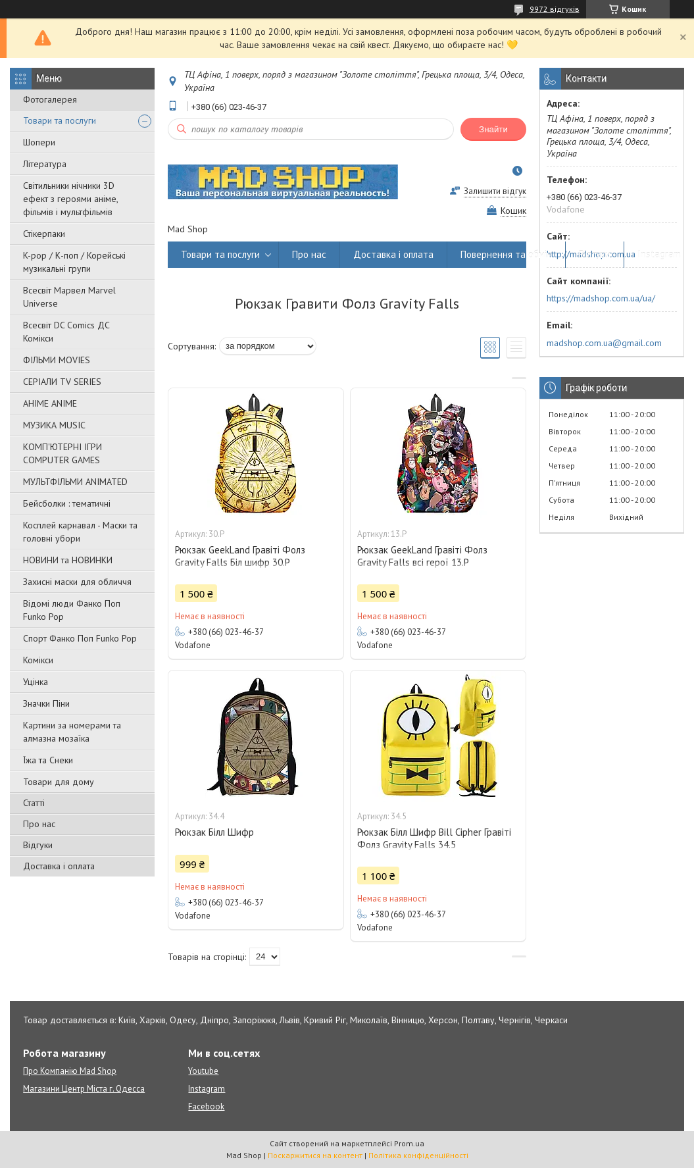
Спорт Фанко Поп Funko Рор (80, 638)
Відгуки (38, 845)
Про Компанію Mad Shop (69, 1071)
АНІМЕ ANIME (50, 403)
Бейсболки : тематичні (67, 503)
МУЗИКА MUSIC (54, 425)
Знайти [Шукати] (493, 129)
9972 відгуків (555, 9)
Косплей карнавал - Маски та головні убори (80, 531)
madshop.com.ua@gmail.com (604, 343)
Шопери (39, 142)
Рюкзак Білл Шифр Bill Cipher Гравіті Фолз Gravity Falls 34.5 (434, 838)
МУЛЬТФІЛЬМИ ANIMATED (75, 482)
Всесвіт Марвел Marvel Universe (69, 296)
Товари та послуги (59, 120)
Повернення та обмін (506, 254)
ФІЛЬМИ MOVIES (56, 360)
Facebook (206, 1106)
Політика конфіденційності (418, 1155)
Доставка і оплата (59, 866)
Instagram (659, 254)
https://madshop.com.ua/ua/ (601, 298)
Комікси (38, 660)
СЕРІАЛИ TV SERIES (62, 382)
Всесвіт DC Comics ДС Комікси (66, 331)
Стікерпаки (44, 234)
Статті (34, 803)
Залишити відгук (495, 191)
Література (44, 164)
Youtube (203, 1071)
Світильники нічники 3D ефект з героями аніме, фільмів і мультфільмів (70, 199)
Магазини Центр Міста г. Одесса (84, 1088)
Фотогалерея (50, 99)
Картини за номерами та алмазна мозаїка (72, 731)
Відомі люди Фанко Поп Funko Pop (71, 609)
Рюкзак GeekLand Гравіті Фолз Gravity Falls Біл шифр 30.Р (240, 556)
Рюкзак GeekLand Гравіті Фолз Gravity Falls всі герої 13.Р (422, 556)
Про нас (39, 824)
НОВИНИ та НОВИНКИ (67, 560)
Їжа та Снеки (48, 760)
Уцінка (35, 682)
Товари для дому (58, 782)
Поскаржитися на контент (315, 1155)
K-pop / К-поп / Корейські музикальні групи (74, 261)
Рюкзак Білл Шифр (214, 832)
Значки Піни (46, 703)
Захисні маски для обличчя (77, 582)
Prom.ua (409, 1143)
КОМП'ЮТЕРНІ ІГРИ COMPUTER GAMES (62, 453)
